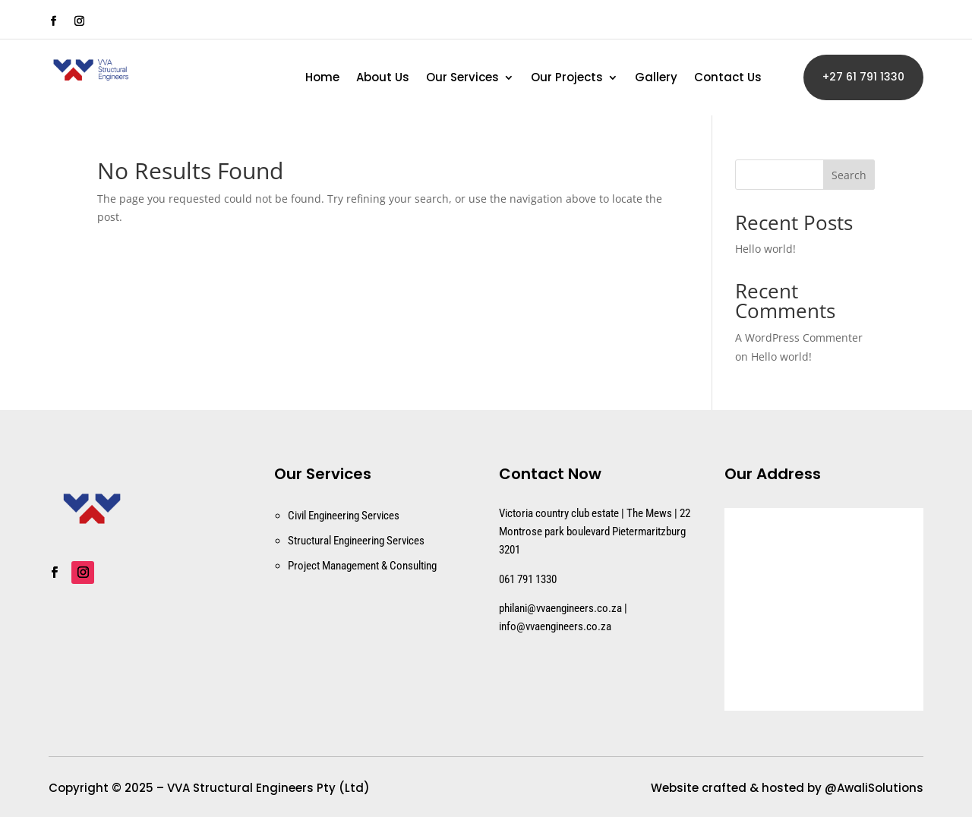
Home (322, 78)
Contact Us (728, 78)
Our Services (462, 78)
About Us (382, 78)
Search (849, 175)
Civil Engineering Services (343, 515)
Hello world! (765, 248)
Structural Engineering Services (356, 540)
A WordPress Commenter (799, 337)
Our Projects (567, 78)
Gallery (656, 78)
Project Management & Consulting (362, 566)
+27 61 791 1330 (863, 76)
